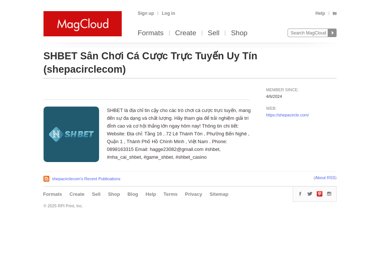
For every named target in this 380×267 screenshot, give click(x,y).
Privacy (193, 194)
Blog (132, 194)
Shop (239, 33)
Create (185, 33)
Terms (170, 194)
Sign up (146, 13)
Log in (168, 13)
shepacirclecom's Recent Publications (86, 179)
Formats (151, 33)
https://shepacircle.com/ (287, 115)
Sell (214, 33)
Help (320, 13)
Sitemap (219, 194)
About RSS (325, 177)
